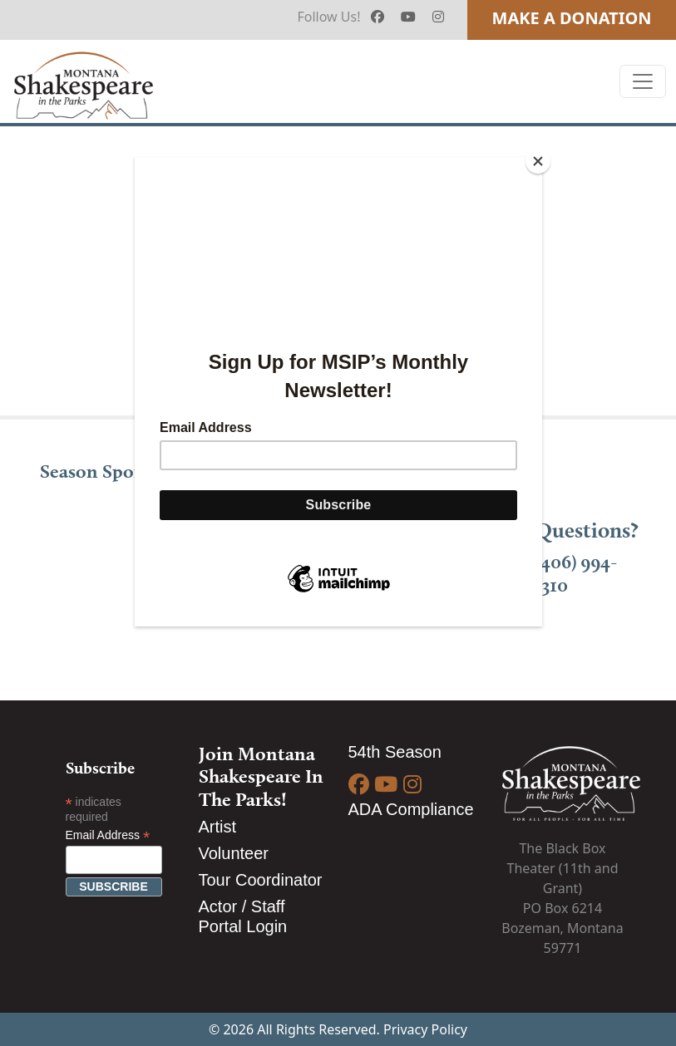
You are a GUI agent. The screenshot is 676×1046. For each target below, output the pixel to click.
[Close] (538, 161)
